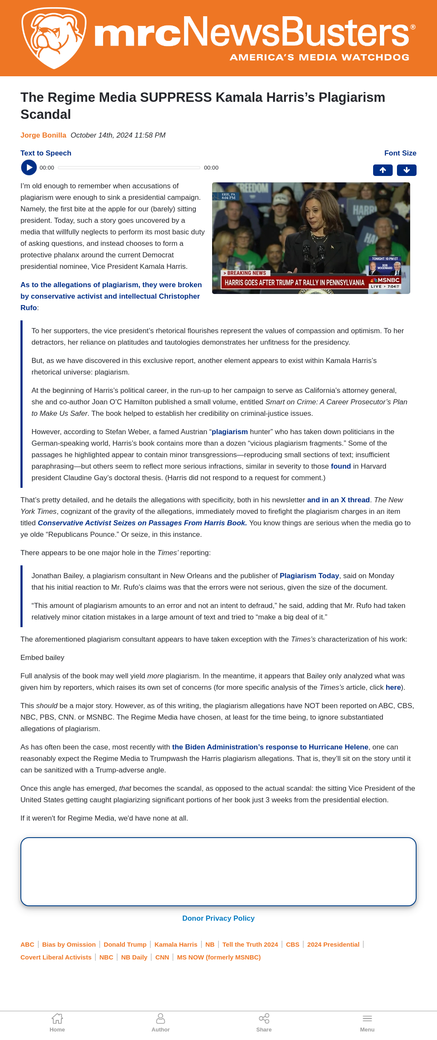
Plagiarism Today (309, 576)
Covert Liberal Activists (56, 957)
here (393, 687)
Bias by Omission (69, 944)
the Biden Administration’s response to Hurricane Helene (270, 747)
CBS (292, 944)
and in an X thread (338, 500)
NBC (107, 957)
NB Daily (134, 957)
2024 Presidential (334, 944)
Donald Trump (125, 944)
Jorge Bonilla (43, 135)
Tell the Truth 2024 (250, 944)
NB (210, 944)
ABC (27, 944)
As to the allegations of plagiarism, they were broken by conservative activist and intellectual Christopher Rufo (111, 296)
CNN (162, 957)
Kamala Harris (176, 944)
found (341, 466)
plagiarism (230, 432)
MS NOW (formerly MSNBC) (219, 957)
